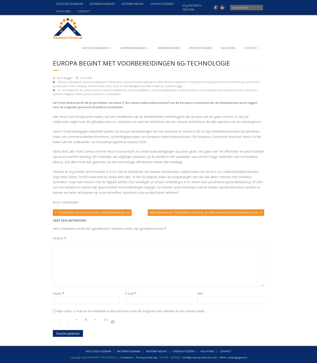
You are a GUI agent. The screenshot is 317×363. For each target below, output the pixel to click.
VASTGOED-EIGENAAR (69, 4)
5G (59, 90)
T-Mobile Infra (96, 86)
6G (81, 90)
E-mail (130, 293)
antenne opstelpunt (114, 90)
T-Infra (72, 86)
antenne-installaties (139, 90)
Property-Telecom (214, 82)
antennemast (225, 90)
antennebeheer (188, 90)
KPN (160, 82)
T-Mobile (82, 86)
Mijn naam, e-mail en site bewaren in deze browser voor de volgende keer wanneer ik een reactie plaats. (131, 311)
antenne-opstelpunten (164, 90)
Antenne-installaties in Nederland (102, 82)
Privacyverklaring (146, 357)
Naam (58, 293)
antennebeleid (207, 90)
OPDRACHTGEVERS (161, 4)
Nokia (79, 94)
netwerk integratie (64, 94)
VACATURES (63, 11)
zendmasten (113, 94)
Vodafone (158, 86)
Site (200, 293)
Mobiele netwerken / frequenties (183, 82)
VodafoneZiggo (173, 86)
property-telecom (94, 94)
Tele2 (108, 86)
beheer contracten (245, 90)
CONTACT (83, 11)
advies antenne (93, 90)
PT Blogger (66, 78)
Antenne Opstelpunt (69, 82)
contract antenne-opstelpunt (140, 82)
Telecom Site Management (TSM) (132, 86)
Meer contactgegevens (233, 357)
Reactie (59, 238)
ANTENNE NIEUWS (132, 4)
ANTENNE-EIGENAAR (102, 4)
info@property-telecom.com (200, 357)
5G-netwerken (70, 90)
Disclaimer (127, 357)
